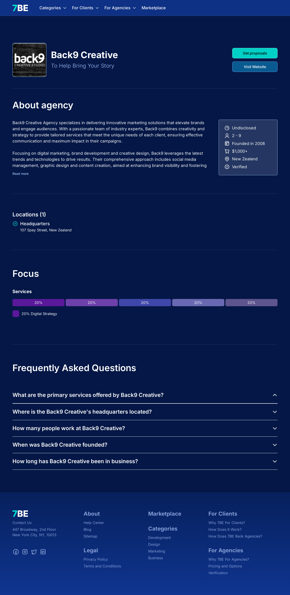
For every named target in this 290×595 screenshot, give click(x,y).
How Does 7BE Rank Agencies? (235, 536)
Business (155, 558)
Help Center (94, 522)
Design (154, 544)
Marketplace (154, 8)
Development (159, 537)
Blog (87, 529)
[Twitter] (34, 552)
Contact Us (21, 522)
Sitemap (90, 536)
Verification (218, 573)
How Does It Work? (225, 529)
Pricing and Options (225, 566)
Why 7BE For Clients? (226, 522)
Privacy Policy (96, 559)
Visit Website (255, 66)
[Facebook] (15, 552)
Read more (20, 173)
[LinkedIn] (43, 552)
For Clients (86, 8)
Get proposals (255, 53)
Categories (53, 8)
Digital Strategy (44, 313)
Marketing (156, 551)
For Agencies (120, 8)
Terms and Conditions (102, 566)
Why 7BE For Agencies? (228, 559)
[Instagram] (25, 552)
